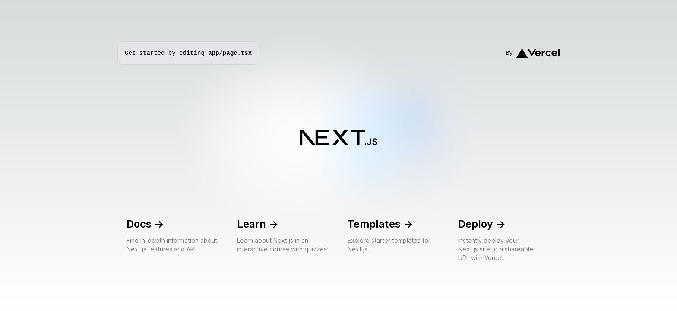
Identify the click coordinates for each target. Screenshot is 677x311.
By (533, 53)
